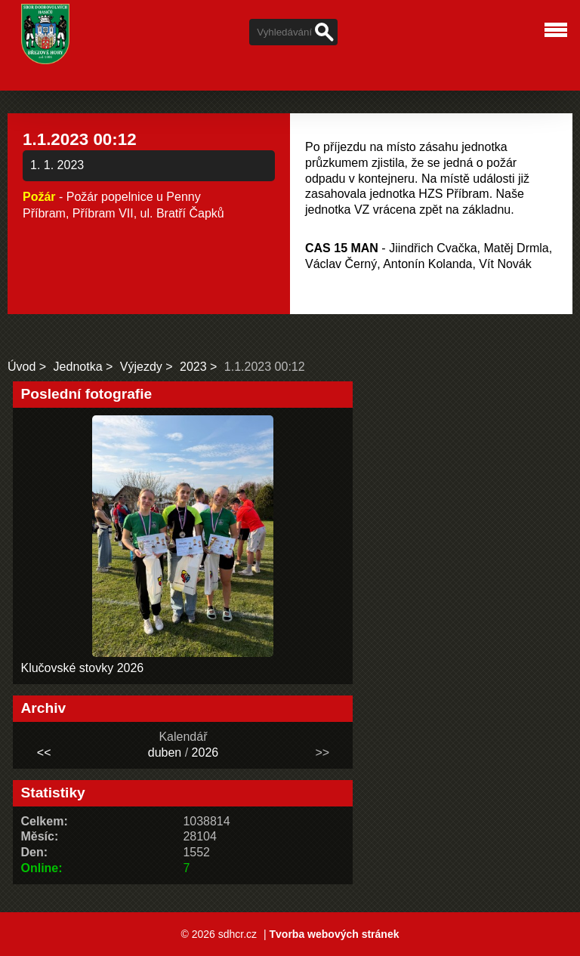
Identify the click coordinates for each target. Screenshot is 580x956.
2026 (205, 752)
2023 (193, 366)
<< (44, 752)
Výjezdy (141, 366)
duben (165, 752)
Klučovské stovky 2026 (81, 667)
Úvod (21, 366)
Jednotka (78, 366)
